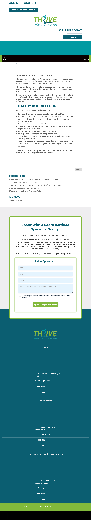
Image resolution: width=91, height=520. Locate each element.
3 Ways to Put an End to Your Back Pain (25, 200)
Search (78, 179)
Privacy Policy (62, 516)
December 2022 (15, 209)
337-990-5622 (40, 503)
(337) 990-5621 (72, 37)
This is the (20, 84)
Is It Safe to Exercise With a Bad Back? (24, 191)
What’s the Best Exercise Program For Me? (26, 197)
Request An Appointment (23, 10)
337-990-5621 (40, 396)
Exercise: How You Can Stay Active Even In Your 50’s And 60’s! (33, 188)
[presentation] (3, 516)
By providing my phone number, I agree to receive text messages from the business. (46, 306)
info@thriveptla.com (42, 390)
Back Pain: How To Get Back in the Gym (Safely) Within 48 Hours (35, 194)
